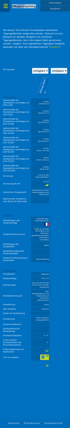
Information (55, 3)
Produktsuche (32, 423)
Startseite (13, 423)
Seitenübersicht (54, 423)
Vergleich (55, 8)
